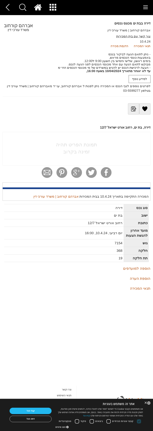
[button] (99, 426)
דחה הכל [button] (31, 418)
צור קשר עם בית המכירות (133, 36)
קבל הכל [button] (31, 410)
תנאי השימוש (64, 395)
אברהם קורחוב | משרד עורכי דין (128, 30)
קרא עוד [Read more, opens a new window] (86, 415)
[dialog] (76, 415)
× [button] (146, 403)
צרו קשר (67, 389)
